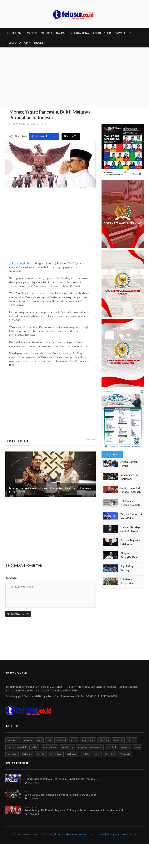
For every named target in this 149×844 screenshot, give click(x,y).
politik (86, 754)
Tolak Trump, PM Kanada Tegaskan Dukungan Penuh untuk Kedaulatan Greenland (74, 810)
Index (34, 747)
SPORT (108, 33)
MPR (137, 747)
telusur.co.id (17, 263)
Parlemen (27, 754)
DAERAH (61, 33)
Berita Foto (13, 740)
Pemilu (41, 754)
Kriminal (111, 747)
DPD (39, 740)
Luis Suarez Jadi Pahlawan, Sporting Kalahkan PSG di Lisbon (61, 794)
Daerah (28, 740)
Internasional (49, 747)
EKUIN (97, 33)
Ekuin (74, 740)
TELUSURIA (14, 42)
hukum (131, 740)
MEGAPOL (47, 33)
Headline (104, 740)
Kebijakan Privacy (58, 834)
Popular (112, 454)
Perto (35, 124)
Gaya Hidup (88, 740)
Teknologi (110, 754)
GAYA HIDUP (123, 33)
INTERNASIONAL (80, 33)
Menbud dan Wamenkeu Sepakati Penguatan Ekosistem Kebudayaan (50, 488)
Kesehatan (67, 747)
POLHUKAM (14, 33)
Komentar (11, 577)
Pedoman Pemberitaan (80, 834)
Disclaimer (99, 834)
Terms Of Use (129, 834)
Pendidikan (56, 754)
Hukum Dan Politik (16, 747)
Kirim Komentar (18, 613)
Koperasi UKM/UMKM (90, 747)
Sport (97, 754)
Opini (27, 42)
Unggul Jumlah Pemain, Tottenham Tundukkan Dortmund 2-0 (61, 778)
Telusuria (125, 754)
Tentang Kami (113, 834)
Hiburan (118, 740)
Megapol (125, 747)
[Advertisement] (74, 76)
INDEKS (38, 42)
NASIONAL (31, 33)
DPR (49, 740)
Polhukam (72, 754)
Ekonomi (61, 740)
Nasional (12, 754)
